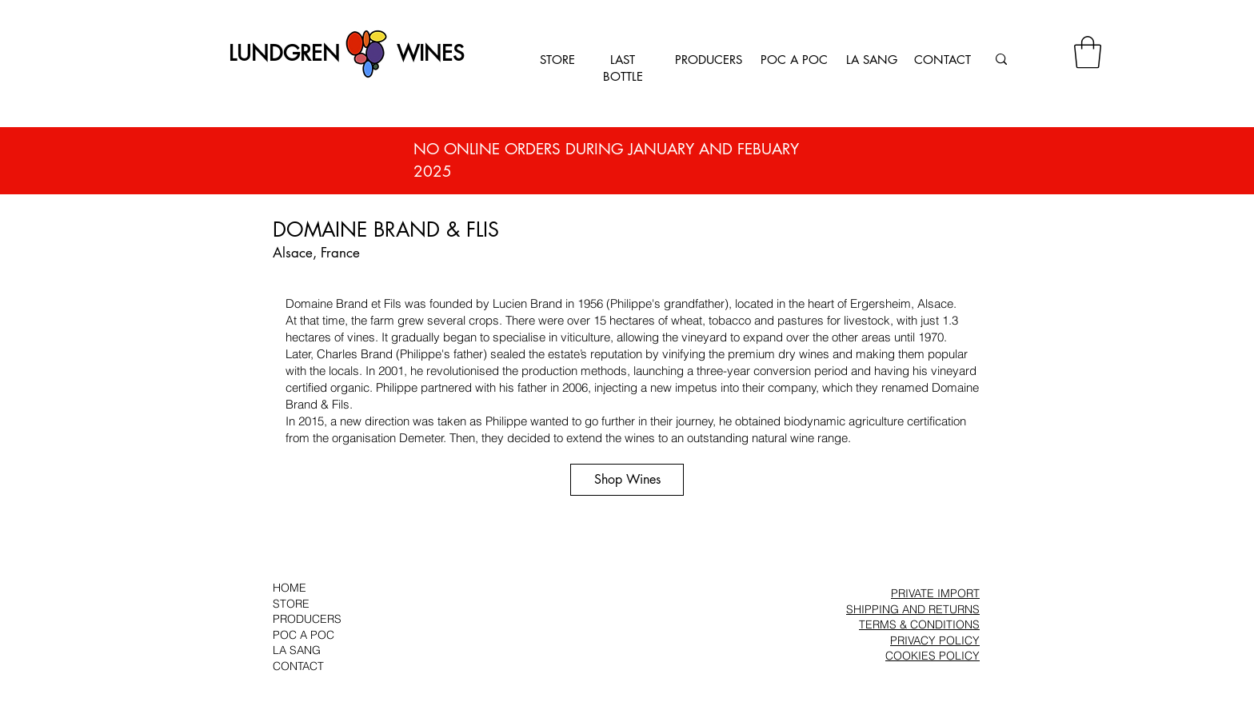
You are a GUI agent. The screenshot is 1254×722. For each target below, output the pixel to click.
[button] (1087, 52)
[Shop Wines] (627, 480)
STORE (557, 59)
